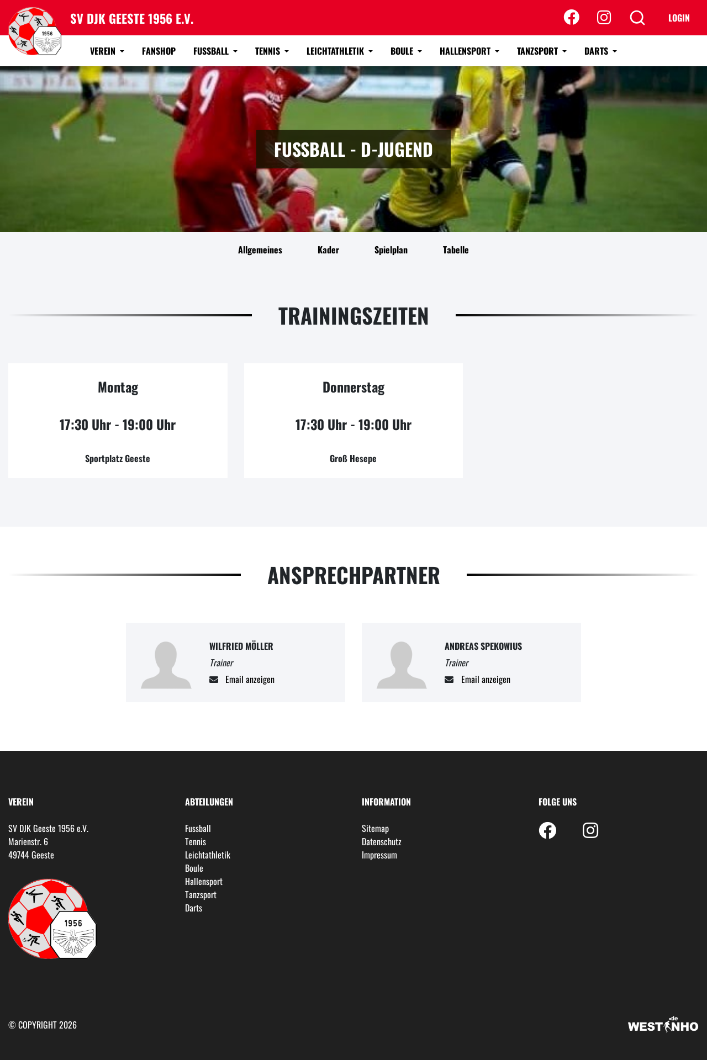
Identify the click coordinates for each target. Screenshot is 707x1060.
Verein (104, 50)
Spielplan (391, 249)
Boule (403, 50)
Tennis (268, 50)
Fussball (212, 50)
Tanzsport (538, 50)
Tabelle (456, 249)
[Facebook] (571, 17)
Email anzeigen (250, 679)
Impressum (379, 854)
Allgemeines (260, 249)
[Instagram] (604, 17)
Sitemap (375, 828)
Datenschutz (382, 841)
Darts (597, 50)
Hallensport (466, 50)
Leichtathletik (336, 50)
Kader (328, 249)
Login (679, 17)
